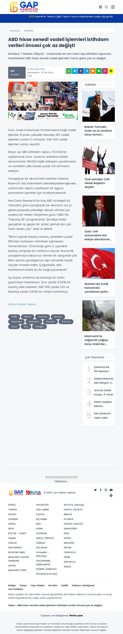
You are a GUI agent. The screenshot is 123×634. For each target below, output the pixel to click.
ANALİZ (67, 566)
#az (26, 326)
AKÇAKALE (41, 547)
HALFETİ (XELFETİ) (73, 509)
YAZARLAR (41, 533)
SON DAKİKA (15, 547)
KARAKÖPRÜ (70, 528)
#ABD (14, 316)
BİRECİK (68, 514)
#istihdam (34, 321)
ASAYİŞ (12, 565)
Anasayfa (15, 30)
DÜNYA (12, 504)
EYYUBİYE (68, 519)
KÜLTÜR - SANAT (17, 533)
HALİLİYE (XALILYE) (73, 523)
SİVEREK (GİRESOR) (46, 569)
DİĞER (67, 557)
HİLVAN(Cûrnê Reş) (46, 573)
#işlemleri (16, 321)
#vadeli (58, 316)
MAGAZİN (69, 542)
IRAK (38, 523)
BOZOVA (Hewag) (74, 504)
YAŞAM (12, 538)
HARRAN (40, 542)
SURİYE (67, 538)
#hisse (27, 316)
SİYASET (12, 514)
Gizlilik (64, 585)
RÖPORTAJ (70, 561)
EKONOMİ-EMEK (16, 552)
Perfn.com (76, 615)
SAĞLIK (12, 523)
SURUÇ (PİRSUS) (45, 538)
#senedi (42, 316)
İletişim (12, 585)
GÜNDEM (28, 30)
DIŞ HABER (41, 519)
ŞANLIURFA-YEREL (17, 570)
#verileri (50, 321)
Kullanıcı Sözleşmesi (83, 585)
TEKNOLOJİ (70, 552)
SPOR (11, 528)
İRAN (66, 533)
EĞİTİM (67, 547)
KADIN (39, 528)
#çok (14, 326)
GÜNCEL (12, 542)
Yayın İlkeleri (37, 585)
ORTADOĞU (42, 504)
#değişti (39, 326)
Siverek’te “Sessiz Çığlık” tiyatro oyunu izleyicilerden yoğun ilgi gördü (71, 16)
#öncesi (66, 321)
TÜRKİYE (12, 509)
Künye (23, 585)
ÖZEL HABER (42, 509)
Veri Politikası (15, 589)
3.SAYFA (40, 514)
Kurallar (52, 585)
